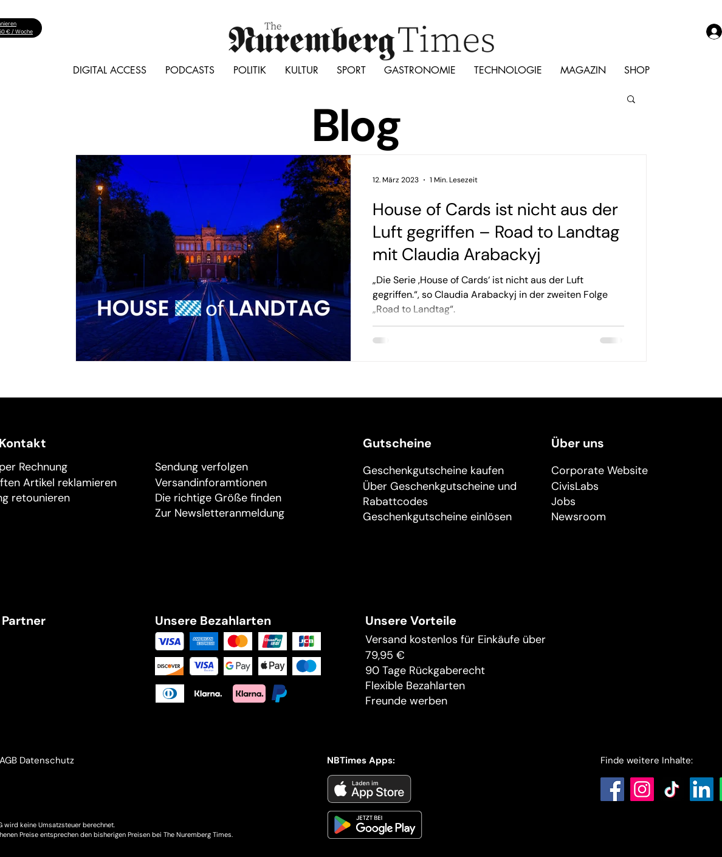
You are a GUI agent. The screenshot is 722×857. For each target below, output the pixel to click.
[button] (631, 100)
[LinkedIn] (701, 789)
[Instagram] (642, 789)
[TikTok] (672, 789)
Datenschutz (48, 760)
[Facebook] (612, 789)
